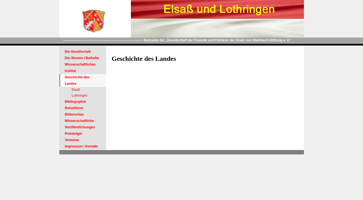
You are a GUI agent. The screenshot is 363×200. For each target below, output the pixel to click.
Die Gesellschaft (78, 52)
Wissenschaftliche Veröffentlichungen (80, 124)
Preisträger (73, 134)
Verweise (72, 140)
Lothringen (80, 96)
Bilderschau (74, 114)
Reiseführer (74, 108)
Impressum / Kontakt (81, 146)
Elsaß (76, 90)
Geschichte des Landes (77, 80)
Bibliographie (75, 102)
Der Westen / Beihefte (82, 58)
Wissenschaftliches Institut (80, 67)
